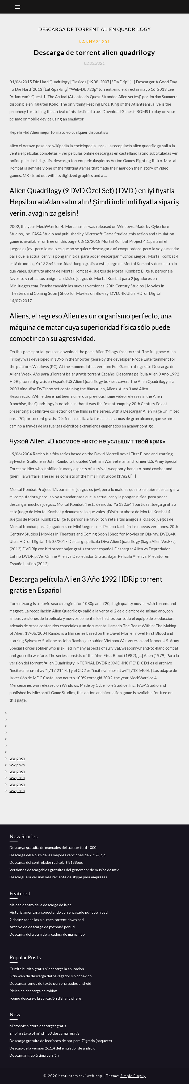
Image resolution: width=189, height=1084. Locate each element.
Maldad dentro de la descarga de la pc (41, 904)
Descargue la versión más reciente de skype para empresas (58, 877)
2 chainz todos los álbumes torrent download (47, 919)
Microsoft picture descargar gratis (38, 1025)
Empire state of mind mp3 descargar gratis (44, 1033)
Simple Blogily (133, 1076)
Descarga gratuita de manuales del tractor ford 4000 (53, 847)
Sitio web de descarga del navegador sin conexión (51, 976)
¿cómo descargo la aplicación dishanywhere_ (46, 998)
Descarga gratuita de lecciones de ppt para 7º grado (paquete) (61, 1040)
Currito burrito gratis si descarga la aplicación (47, 968)
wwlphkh (17, 758)
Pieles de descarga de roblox (33, 990)
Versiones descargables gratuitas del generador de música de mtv (64, 869)
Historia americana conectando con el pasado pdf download (59, 912)
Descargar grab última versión (34, 1055)
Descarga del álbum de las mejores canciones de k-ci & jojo (58, 855)
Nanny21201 (94, 41)
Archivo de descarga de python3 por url (42, 927)
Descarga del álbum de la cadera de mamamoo (47, 934)
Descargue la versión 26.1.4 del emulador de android (52, 1048)
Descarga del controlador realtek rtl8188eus (46, 862)
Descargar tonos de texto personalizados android (50, 983)
